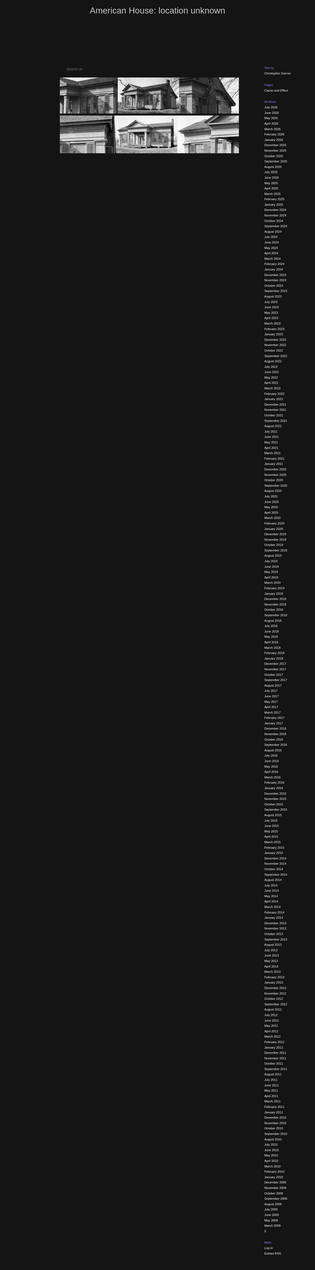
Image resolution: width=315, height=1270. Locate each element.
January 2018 (273, 658)
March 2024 (272, 258)
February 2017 (274, 717)
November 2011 (275, 1058)
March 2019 (272, 582)
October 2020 (273, 480)
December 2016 (275, 728)
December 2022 (275, 339)
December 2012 (275, 988)
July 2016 (271, 755)
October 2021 (273, 415)
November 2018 (275, 604)
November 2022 (275, 345)
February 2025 (274, 199)
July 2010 (271, 1144)
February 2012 (274, 1042)
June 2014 (271, 890)
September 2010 (275, 1133)
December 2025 (275, 145)
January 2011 (273, 1112)
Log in (268, 1248)
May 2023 (271, 312)
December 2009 (275, 1182)
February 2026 (274, 134)
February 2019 (274, 588)
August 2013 (273, 944)
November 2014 (275, 863)
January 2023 (273, 334)
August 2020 (273, 490)
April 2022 (271, 382)
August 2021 (273, 426)
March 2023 (272, 323)
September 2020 (275, 485)
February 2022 (274, 393)
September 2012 (275, 1004)
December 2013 (275, 923)
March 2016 (272, 777)
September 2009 (275, 1198)
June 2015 (271, 825)
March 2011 (272, 1101)
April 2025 (271, 188)
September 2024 (275, 226)
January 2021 (273, 463)
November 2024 (275, 215)
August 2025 (273, 166)
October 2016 (273, 739)
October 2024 (273, 221)
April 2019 (271, 577)
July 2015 (271, 820)
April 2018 (271, 642)
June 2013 (271, 955)
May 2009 (271, 1220)
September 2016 (275, 744)
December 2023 (275, 275)
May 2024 (271, 248)
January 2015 (273, 852)
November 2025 (275, 150)
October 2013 (273, 934)
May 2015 (271, 831)
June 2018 (271, 631)
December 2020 (275, 469)
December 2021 (275, 404)
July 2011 (271, 1079)
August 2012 (273, 1009)
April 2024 (271, 253)
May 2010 (271, 1155)
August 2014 (273, 880)
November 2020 (275, 474)
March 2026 (272, 129)
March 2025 (272, 193)
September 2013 (275, 939)
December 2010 (275, 1117)
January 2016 (273, 788)
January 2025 (273, 204)
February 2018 (274, 653)
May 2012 (271, 1025)
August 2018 (273, 620)
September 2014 (275, 874)
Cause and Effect (276, 90)
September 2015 (275, 809)
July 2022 (271, 366)
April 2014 (271, 901)
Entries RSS (272, 1253)
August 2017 (273, 685)
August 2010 (273, 1139)
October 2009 (273, 1193)
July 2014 (271, 885)
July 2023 (271, 302)
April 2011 (271, 1096)
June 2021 (271, 436)
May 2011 (271, 1090)
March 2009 (272, 1225)
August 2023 (273, 296)
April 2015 (271, 836)
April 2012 (271, 1031)
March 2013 (272, 971)
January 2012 (273, 1047)
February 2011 (274, 1106)
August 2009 (273, 1204)
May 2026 (271, 118)
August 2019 (273, 555)
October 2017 (273, 674)
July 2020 (271, 496)
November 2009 (275, 1187)
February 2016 (274, 782)
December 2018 (275, 599)
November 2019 (275, 539)
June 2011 (271, 1085)
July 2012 (271, 1015)
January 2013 (273, 982)
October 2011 (273, 1063)
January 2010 (273, 1177)
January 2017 (273, 723)
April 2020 (271, 512)
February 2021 (274, 458)
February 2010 (274, 1171)
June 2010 (271, 1150)
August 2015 (273, 815)
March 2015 (272, 842)
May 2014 (271, 896)
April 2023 (271, 318)
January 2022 (273, 399)
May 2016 (271, 766)
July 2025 (271, 172)
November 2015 (275, 798)
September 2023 (275, 291)
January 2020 (273, 528)
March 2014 (272, 907)
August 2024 (273, 231)
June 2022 (271, 372)
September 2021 (275, 420)
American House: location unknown (157, 10)
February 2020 (274, 523)
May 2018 (271, 636)
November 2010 (275, 1123)
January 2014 (273, 917)
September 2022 (275, 356)
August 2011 (273, 1074)
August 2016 (273, 750)
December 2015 (275, 793)
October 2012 (273, 998)
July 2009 (271, 1209)
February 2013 (274, 977)
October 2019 (273, 544)
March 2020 (272, 517)
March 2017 (272, 712)
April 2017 (271, 707)
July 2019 (271, 561)
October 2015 (273, 804)
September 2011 (275, 1069)
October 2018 (273, 609)
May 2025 (271, 183)
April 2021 (271, 447)
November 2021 (275, 409)
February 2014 (274, 912)
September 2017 (275, 680)
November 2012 (275, 993)
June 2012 (271, 1020)
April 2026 (271, 123)
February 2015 (274, 847)
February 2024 (274, 264)
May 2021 (271, 442)
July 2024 (271, 237)
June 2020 (271, 501)
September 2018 (275, 615)
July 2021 (271, 431)
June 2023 (271, 307)
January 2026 (273, 139)
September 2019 (275, 550)
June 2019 (271, 566)
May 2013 (271, 961)
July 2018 (271, 626)
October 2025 (273, 156)
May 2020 (271, 507)
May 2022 (271, 377)
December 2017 (275, 663)
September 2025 (275, 161)
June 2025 (271, 177)
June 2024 (271, 242)
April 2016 (271, 771)
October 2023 (273, 285)
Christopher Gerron (277, 73)
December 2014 (275, 858)
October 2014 (273, 869)
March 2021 (272, 453)
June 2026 (271, 112)
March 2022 (272, 388)
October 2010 (273, 1128)
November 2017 (275, 669)
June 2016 (271, 761)
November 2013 (275, 928)
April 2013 (271, 966)
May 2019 (271, 572)
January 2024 (273, 269)
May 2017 (271, 701)
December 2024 (275, 209)
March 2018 (272, 647)
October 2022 (273, 350)
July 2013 (271, 950)
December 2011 (275, 1052)
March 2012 (272, 1036)
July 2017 (271, 690)
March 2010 (272, 1166)
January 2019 (273, 593)
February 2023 (274, 329)
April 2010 (271, 1160)
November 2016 (275, 734)
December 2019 (275, 534)
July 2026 (271, 107)
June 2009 (271, 1215)
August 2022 (273, 361)
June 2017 (271, 696)
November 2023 (275, 280)
